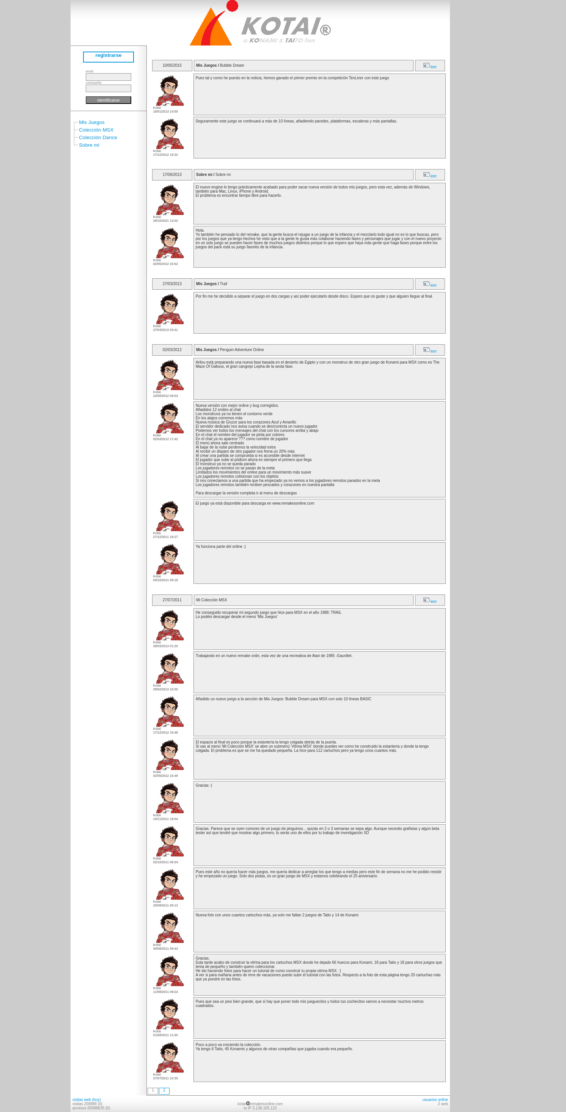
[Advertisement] (472, 113)
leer (430, 67)
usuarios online (435, 1100)
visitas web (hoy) (86, 1100)
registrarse (109, 55)
